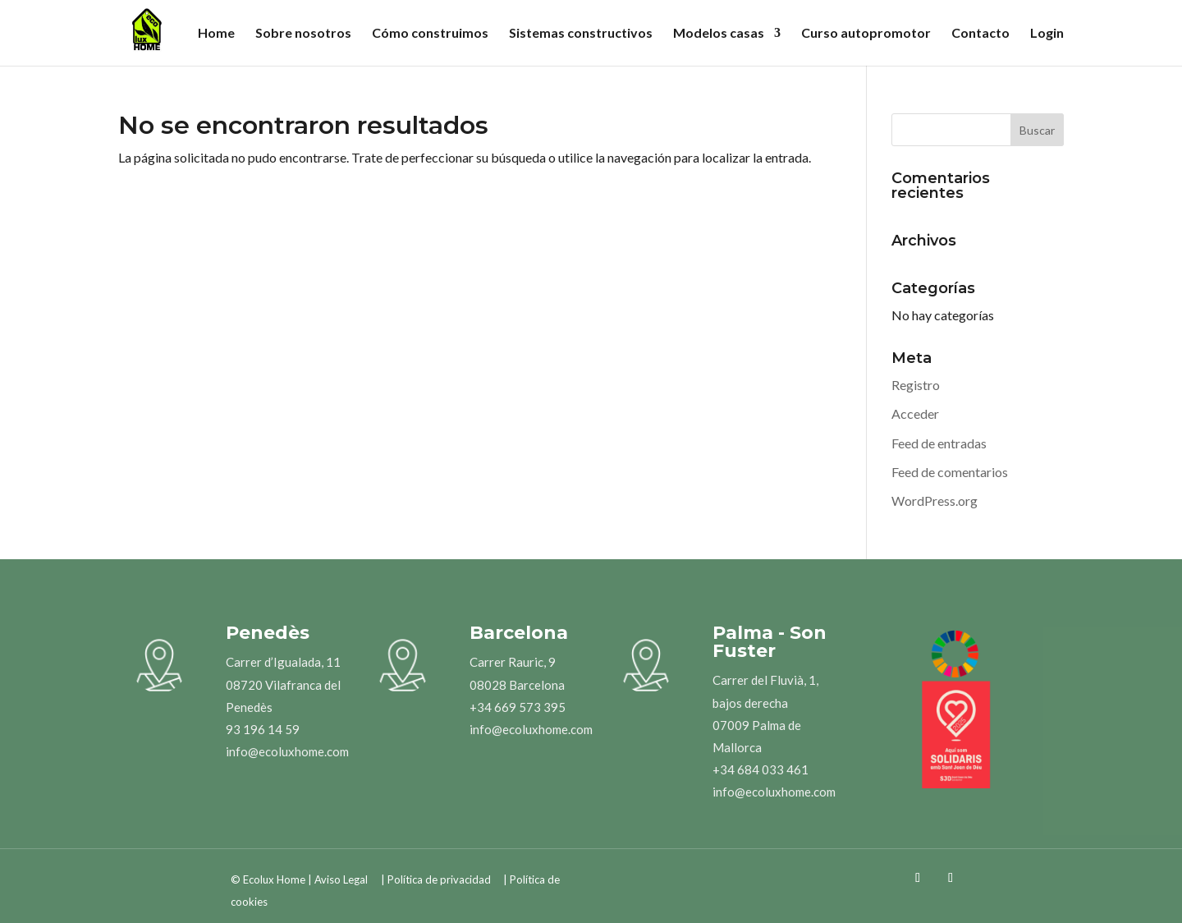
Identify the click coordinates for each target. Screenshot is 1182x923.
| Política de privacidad (436, 879)
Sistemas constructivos (581, 33)
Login (1047, 33)
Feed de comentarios (949, 472)
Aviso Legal (341, 879)
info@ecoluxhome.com (287, 751)
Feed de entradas (939, 443)
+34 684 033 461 (760, 769)
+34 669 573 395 (518, 707)
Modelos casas (718, 33)
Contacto (980, 33)
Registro (915, 385)
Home (216, 33)
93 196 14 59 (263, 729)
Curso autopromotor (866, 33)
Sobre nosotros (303, 33)
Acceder (915, 413)
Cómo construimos (430, 33)
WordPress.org (934, 500)
